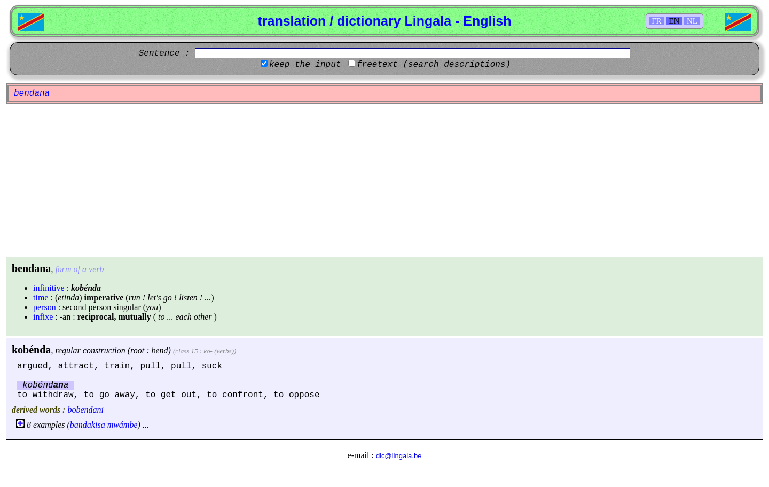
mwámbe (122, 424)
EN (674, 21)
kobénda (31, 349)
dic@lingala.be (398, 456)
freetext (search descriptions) (434, 64)
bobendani (85, 409)
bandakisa (87, 424)
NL (692, 21)
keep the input (305, 64)
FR (656, 21)
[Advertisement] (384, 180)
